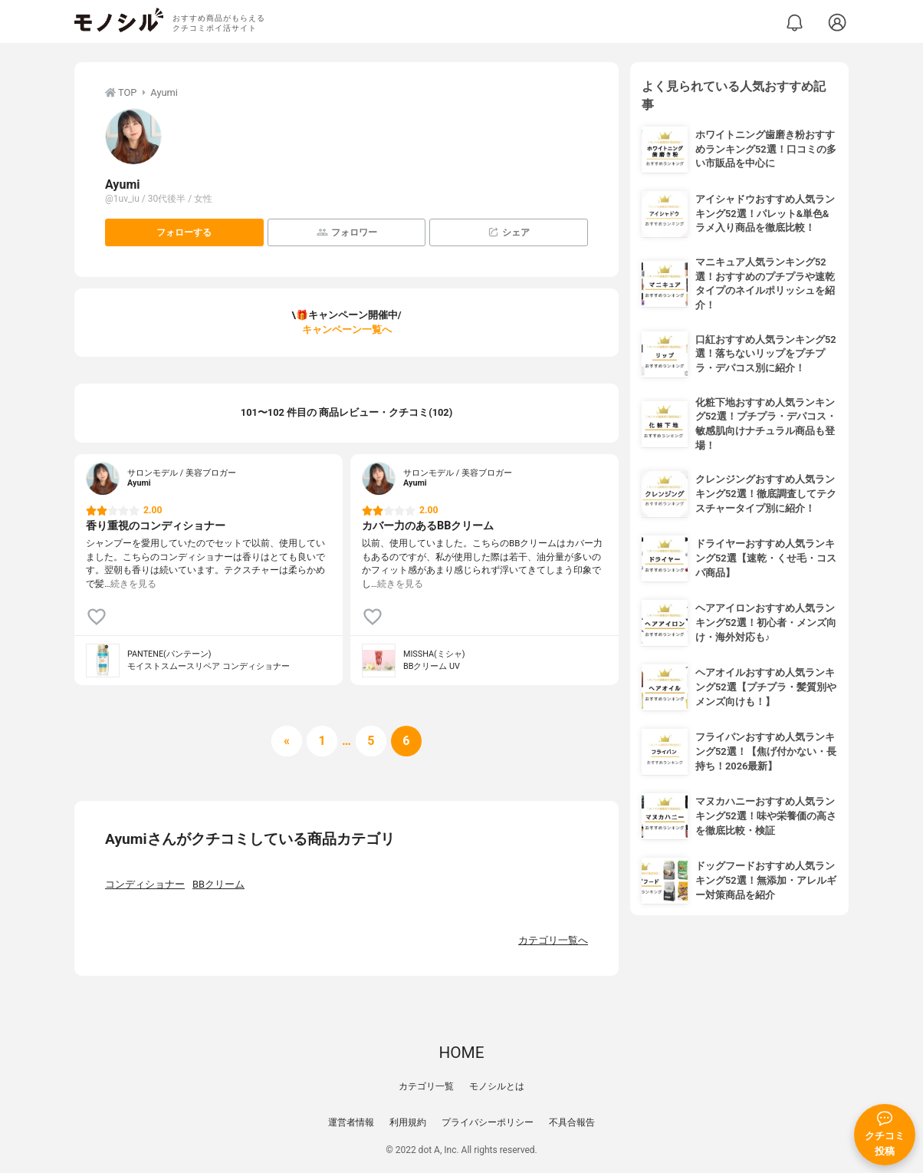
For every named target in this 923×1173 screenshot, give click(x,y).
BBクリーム (218, 884)
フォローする (184, 232)
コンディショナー (145, 884)
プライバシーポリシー (488, 1122)
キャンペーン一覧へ (347, 329)
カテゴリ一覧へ (553, 940)
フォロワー (347, 232)
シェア (509, 232)
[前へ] (286, 741)
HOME (461, 1052)
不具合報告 (572, 1122)
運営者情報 (351, 1122)
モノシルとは (496, 1086)
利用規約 (407, 1122)
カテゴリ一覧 (426, 1086)
